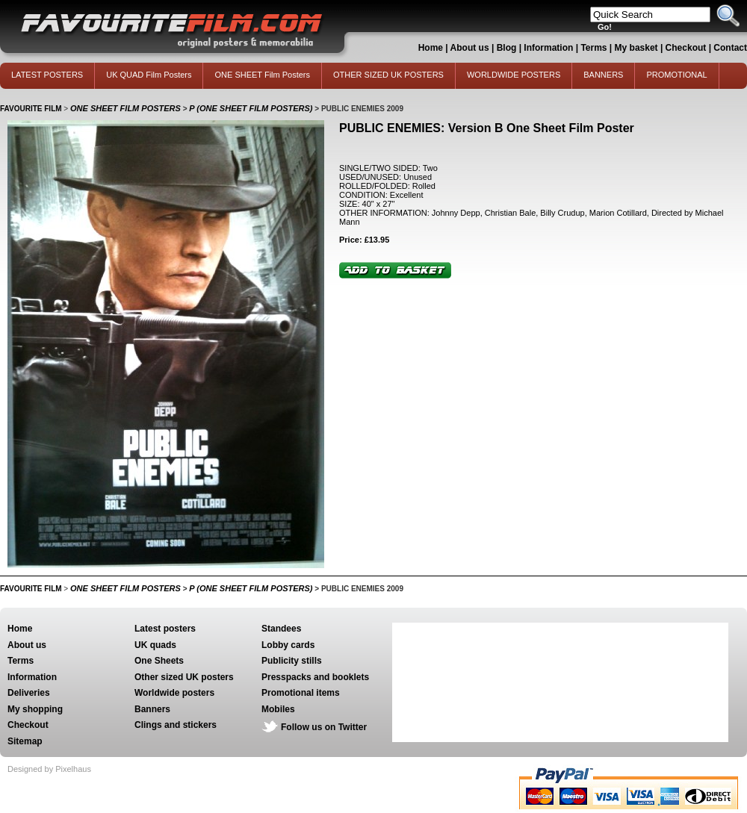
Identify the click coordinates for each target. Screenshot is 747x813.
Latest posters (165, 628)
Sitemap (25, 741)
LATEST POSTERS (47, 74)
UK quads (155, 645)
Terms (593, 48)
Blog (507, 48)
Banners (152, 709)
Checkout (687, 48)
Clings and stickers (175, 725)
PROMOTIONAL (676, 74)
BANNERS (603, 74)
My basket (636, 48)
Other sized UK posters (184, 677)
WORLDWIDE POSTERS (513, 74)
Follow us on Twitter (324, 727)
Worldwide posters (174, 693)
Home (430, 48)
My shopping (35, 709)
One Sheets (159, 660)
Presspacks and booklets (315, 677)
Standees (281, 628)
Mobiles (278, 709)
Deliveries (28, 693)
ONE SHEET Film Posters (262, 74)
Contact (730, 48)
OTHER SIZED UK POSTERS (388, 74)
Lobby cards (287, 645)
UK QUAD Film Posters (148, 74)
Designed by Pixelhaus (49, 768)
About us (469, 48)
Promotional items (300, 693)
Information (548, 48)
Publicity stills (291, 660)
